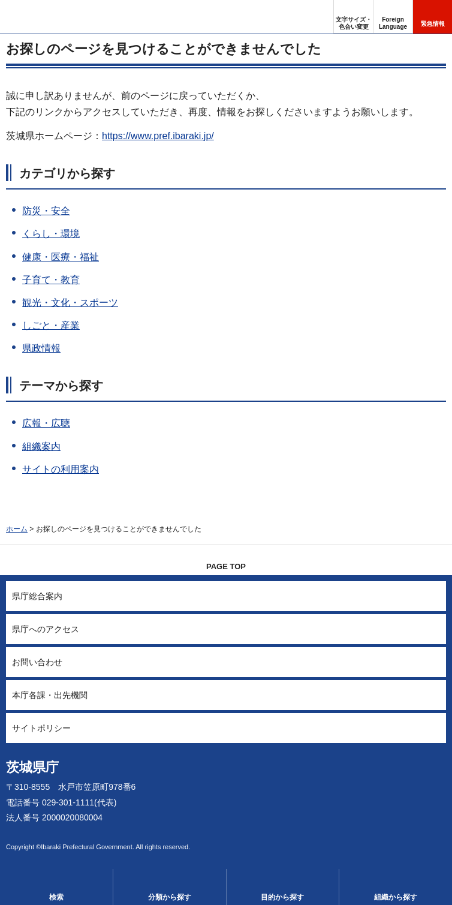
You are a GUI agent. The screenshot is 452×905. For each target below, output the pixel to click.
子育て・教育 (51, 280)
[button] (392, 17)
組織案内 (41, 446)
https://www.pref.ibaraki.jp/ (158, 136)
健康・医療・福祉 (60, 257)
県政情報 (41, 348)
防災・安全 (46, 211)
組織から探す (395, 897)
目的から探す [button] (282, 897)
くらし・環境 (51, 233)
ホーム (17, 529)
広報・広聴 (46, 423)
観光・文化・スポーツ (70, 302)
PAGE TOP (226, 566)
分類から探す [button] (169, 897)
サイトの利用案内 (60, 469)
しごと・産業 (51, 325)
